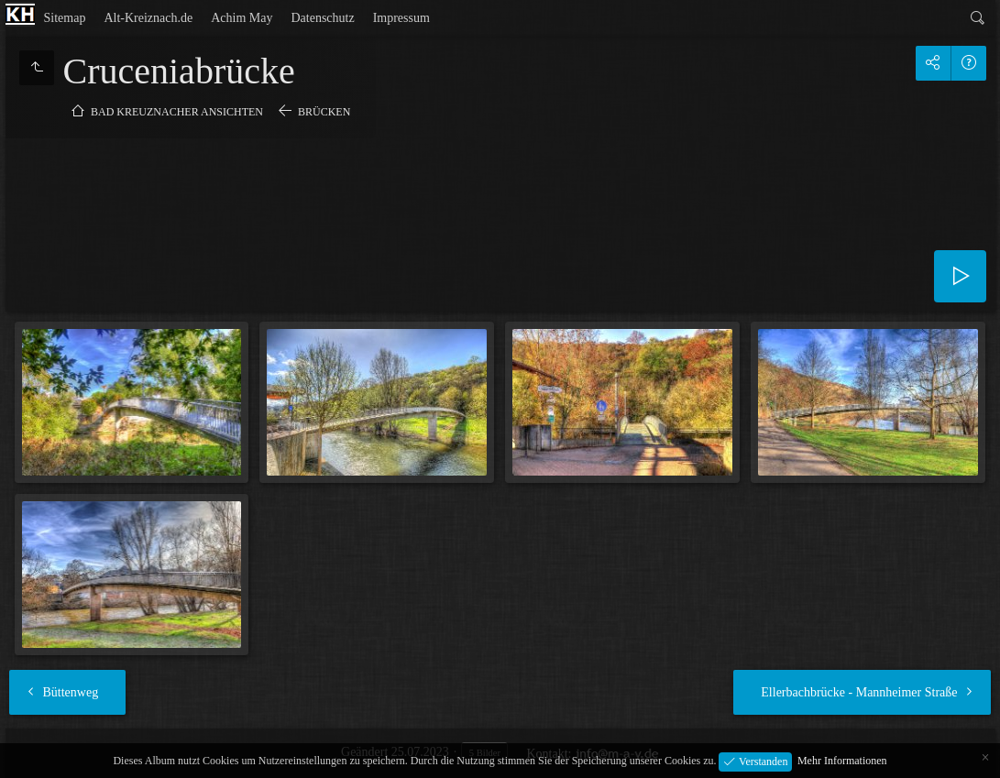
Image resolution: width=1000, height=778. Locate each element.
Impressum (401, 18)
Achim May (241, 18)
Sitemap (65, 18)
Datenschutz (322, 18)
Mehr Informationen (842, 760)
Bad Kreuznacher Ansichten (177, 111)
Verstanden (761, 760)
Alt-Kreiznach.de (148, 18)
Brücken (324, 111)
